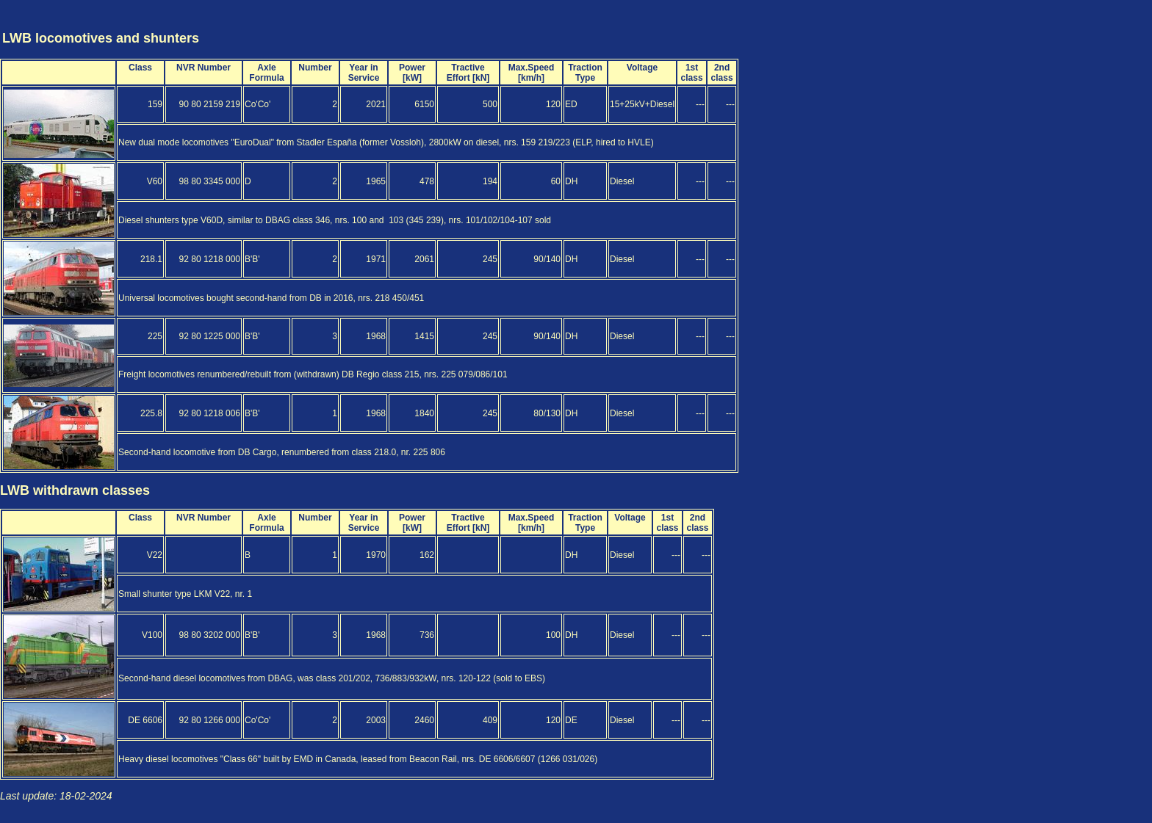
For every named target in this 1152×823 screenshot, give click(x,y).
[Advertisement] (1064, 24)
